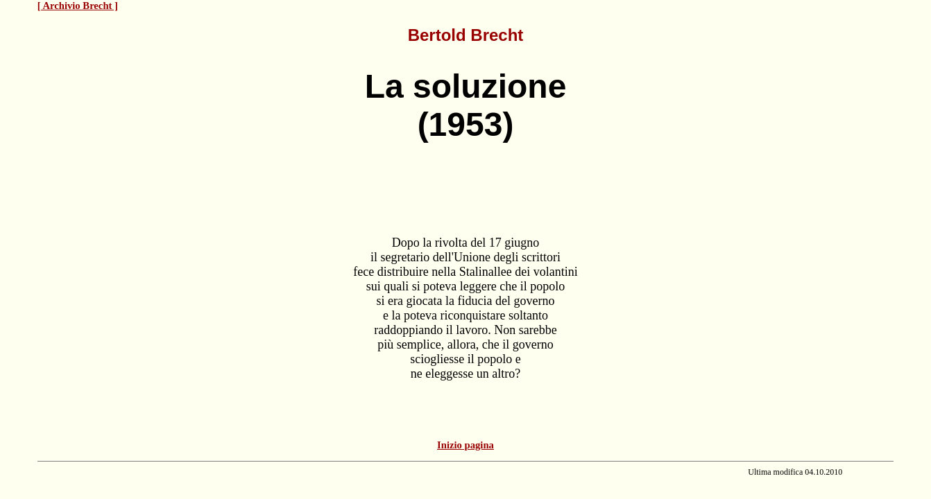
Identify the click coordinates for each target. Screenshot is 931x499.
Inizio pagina (465, 444)
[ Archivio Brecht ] (77, 5)
